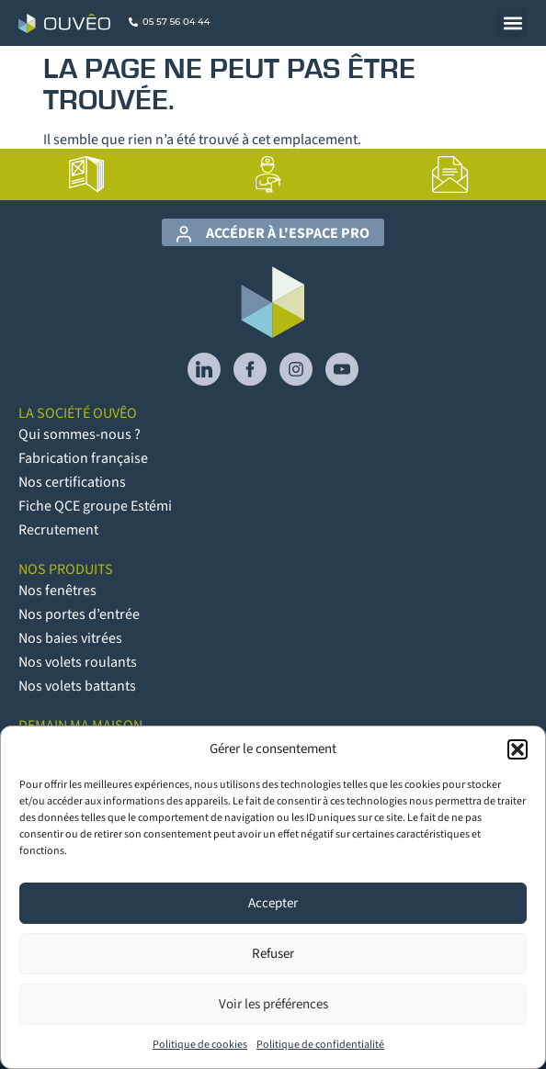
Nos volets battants (77, 686)
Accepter (273, 903)
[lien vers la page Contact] (450, 174)
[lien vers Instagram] (296, 369)
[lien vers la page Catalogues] (86, 174)
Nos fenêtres (57, 590)
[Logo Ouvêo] (64, 23)
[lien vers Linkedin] (204, 369)
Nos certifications (72, 482)
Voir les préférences (273, 1004)
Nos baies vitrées (70, 638)
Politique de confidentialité (320, 1044)
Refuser (273, 953)
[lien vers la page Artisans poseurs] (268, 174)
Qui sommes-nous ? (79, 434)
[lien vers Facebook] (250, 369)
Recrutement (58, 530)
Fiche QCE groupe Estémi (95, 506)
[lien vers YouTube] (341, 369)
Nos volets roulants (77, 662)
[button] (517, 749)
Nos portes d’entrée (79, 614)
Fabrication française (83, 458)
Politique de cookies (200, 1044)
